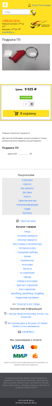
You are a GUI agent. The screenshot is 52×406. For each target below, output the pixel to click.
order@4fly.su (8, 32)
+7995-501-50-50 (11, 20)
